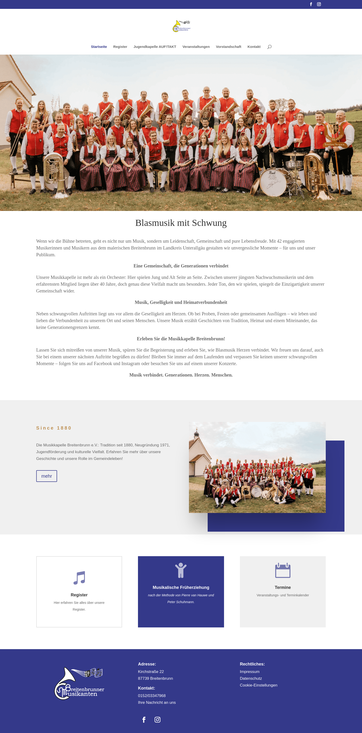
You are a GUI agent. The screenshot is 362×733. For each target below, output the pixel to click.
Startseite (99, 47)
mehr (46, 476)
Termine (283, 587)
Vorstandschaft (228, 47)
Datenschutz (251, 678)
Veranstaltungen (196, 47)
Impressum (250, 671)
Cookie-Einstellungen (259, 685)
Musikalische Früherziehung (181, 587)
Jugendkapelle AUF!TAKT (155, 47)
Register (120, 47)
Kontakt (254, 47)
